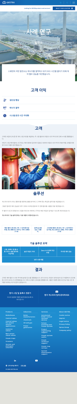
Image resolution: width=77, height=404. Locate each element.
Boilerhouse (10, 315)
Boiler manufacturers (29, 316)
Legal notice (64, 321)
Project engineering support (46, 330)
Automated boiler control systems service (46, 317)
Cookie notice (64, 315)
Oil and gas (28, 323)
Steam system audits (47, 336)
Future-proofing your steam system (47, 324)
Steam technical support (45, 341)
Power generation (28, 326)
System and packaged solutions (10, 345)
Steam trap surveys (45, 347)
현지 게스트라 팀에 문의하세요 (56, 295)
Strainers (9, 341)
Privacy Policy (64, 324)
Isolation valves (9, 330)
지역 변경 (23, 366)
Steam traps (10, 338)
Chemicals (27, 320)
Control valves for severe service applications (11, 323)
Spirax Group (64, 327)
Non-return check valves (11, 334)
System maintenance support (46, 352)
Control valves (11, 318)
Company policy (65, 330)
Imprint (62, 318)
